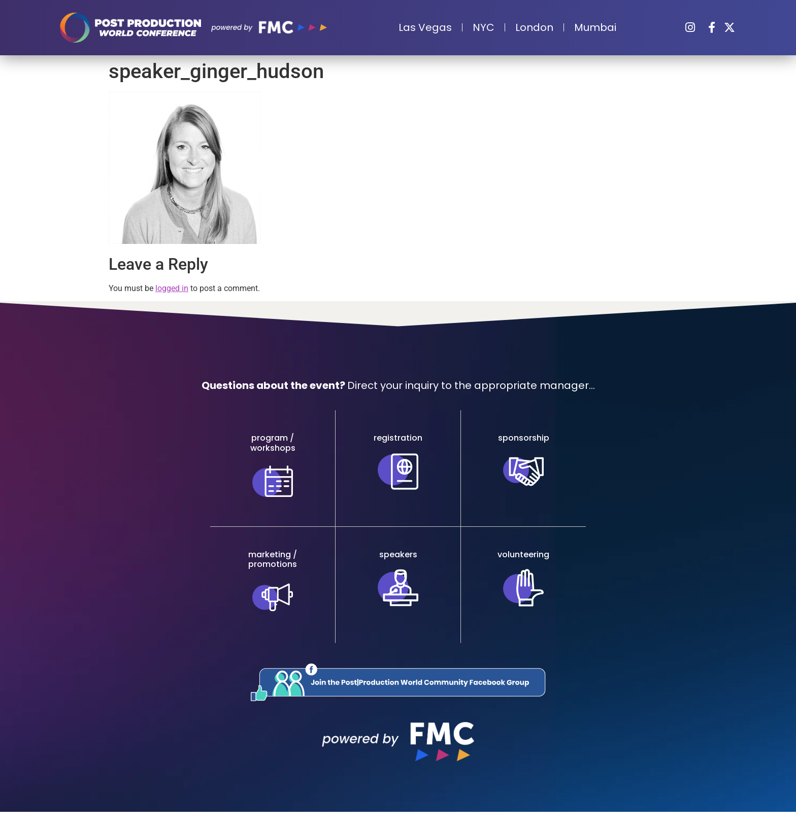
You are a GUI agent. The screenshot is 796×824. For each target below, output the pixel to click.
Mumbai (595, 27)
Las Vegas (425, 27)
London (534, 27)
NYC (483, 27)
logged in (171, 288)
